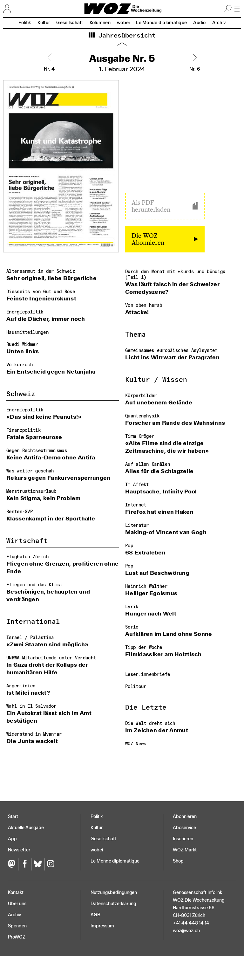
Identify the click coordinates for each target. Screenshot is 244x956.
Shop (178, 861)
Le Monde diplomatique (161, 22)
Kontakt (16, 892)
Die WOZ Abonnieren (148, 239)
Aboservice (184, 827)
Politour (135, 686)
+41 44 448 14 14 (191, 923)
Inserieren (183, 839)
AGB (95, 915)
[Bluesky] (37, 864)
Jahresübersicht (125, 35)
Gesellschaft (69, 22)
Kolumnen (100, 22)
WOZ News (135, 743)
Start (13, 816)
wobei (123, 22)
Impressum (102, 926)
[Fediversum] (13, 864)
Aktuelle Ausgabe (26, 827)
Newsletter (19, 850)
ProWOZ (16, 937)
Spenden (17, 926)
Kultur (43, 22)
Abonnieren (185, 816)
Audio (199, 22)
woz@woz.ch (186, 930)
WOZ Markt (185, 850)
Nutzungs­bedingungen (114, 892)
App (12, 839)
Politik (24, 22)
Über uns (17, 903)
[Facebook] (24, 864)
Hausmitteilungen (27, 332)
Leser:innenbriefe (147, 674)
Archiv (219, 22)
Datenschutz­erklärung (113, 903)
